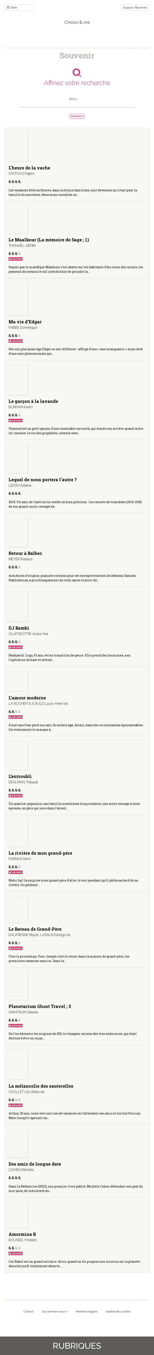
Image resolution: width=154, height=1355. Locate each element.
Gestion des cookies (118, 1311)
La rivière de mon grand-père (40, 853)
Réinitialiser (77, 116)
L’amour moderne (27, 697)
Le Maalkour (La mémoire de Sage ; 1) (49, 239)
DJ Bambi (19, 628)
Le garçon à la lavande (33, 401)
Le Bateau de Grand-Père (35, 929)
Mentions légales (86, 1311)
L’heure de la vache (29, 168)
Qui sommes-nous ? (54, 1311)
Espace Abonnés (135, 7)
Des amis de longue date (35, 1164)
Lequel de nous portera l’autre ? (43, 479)
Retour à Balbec (25, 553)
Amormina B (22, 1234)
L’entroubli (20, 776)
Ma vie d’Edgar (25, 321)
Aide (12, 7)
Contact (28, 1311)
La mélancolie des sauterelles (41, 1086)
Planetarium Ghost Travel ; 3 (40, 1006)
